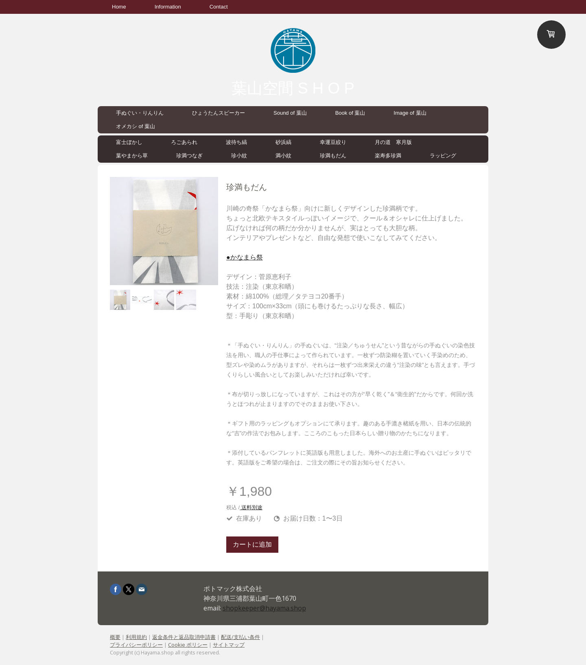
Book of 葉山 (350, 113)
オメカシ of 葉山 (135, 126)
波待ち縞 (236, 142)
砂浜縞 (283, 142)
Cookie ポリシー (188, 644)
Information (168, 7)
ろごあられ (184, 142)
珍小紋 (239, 156)
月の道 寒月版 (393, 142)
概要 (115, 637)
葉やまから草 (132, 156)
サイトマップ (229, 644)
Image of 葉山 (410, 113)
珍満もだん (333, 156)
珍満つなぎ (189, 156)
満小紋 (283, 156)
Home (119, 7)
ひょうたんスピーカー (218, 113)
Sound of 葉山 (290, 113)
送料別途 (251, 507)
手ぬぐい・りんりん (140, 113)
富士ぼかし (129, 142)
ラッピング (443, 156)
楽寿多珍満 (388, 156)
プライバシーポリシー (136, 644)
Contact (219, 7)
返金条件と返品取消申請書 (184, 637)
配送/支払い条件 (240, 637)
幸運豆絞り (333, 142)
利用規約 (136, 637)
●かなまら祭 (244, 257)
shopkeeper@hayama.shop (264, 608)
